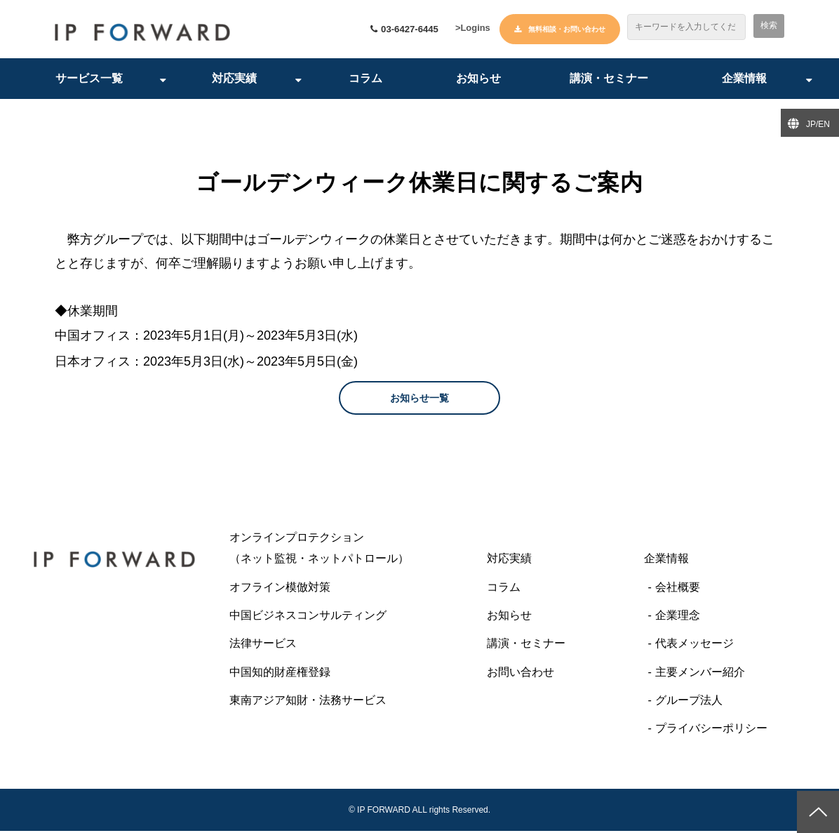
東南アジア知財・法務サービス (308, 702)
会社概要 (677, 589)
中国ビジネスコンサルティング (308, 617)
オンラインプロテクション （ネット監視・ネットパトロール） (347, 549)
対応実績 (234, 80)
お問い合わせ (520, 674)
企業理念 (677, 617)
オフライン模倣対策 (279, 589)
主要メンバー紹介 (700, 674)
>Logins (470, 30)
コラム (365, 80)
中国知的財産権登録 (279, 674)
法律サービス (263, 645)
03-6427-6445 (398, 30)
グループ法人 (689, 702)
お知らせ (478, 80)
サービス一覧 (89, 80)
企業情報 (744, 80)
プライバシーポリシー (711, 731)
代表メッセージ (694, 645)
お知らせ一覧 (419, 400)
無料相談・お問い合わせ (566, 29)
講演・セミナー (609, 80)
